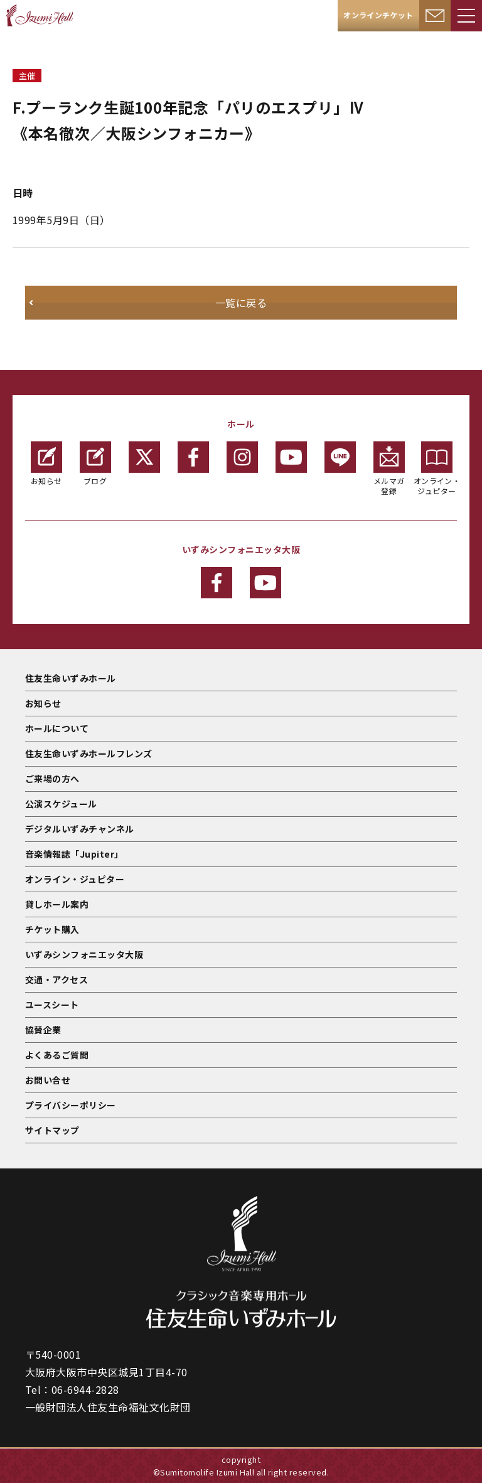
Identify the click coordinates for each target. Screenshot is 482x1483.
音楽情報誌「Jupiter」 (74, 854)
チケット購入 (52, 929)
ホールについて (56, 728)
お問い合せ (47, 1080)
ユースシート (52, 1004)
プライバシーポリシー (70, 1105)
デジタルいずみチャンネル (79, 828)
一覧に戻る (241, 302)
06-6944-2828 (85, 1389)
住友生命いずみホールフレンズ (89, 753)
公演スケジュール (61, 803)
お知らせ (46, 463)
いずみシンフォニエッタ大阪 (84, 954)
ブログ (95, 463)
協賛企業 (43, 1029)
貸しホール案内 (56, 904)
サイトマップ (52, 1130)
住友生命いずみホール (70, 678)
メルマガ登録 (389, 468)
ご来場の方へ (52, 778)
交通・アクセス (56, 979)
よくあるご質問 (56, 1055)
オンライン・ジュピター (437, 468)
